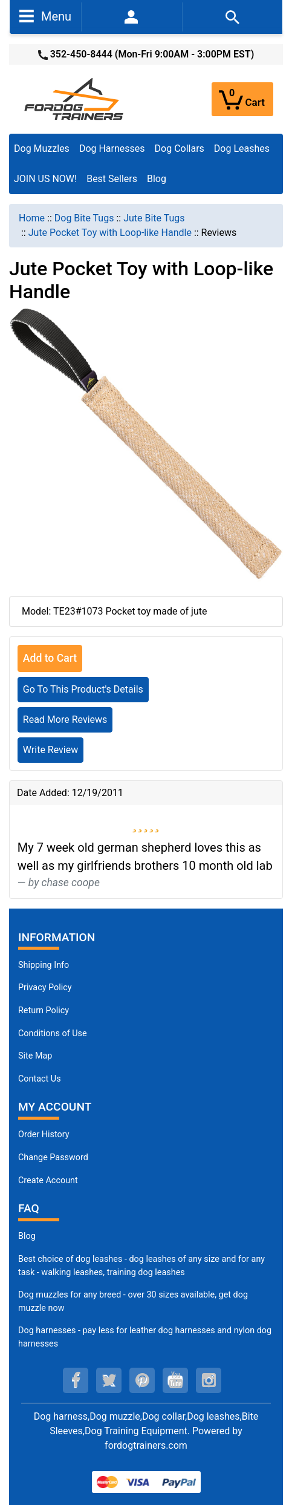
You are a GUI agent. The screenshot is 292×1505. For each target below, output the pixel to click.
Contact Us (39, 1079)
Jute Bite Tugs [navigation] (153, 218)
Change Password (53, 1157)
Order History (44, 1134)
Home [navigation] (32, 218)
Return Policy (43, 1010)
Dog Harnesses (112, 148)
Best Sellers (111, 178)
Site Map (35, 1056)
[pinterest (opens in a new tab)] (142, 1380)
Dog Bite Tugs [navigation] (84, 218)
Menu (45, 15)
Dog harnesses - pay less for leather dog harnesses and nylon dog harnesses (144, 1337)
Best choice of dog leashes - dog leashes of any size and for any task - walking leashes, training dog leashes (141, 1266)
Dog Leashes (242, 148)
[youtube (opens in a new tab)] (175, 1380)
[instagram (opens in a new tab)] (208, 1380)
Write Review (50, 750)
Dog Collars (179, 148)
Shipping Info (43, 965)
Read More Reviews (65, 719)
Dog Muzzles (42, 148)
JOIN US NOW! (45, 178)
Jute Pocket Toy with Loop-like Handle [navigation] (110, 232)
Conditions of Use (52, 1033)
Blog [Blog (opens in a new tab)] (156, 178)
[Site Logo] (75, 98)
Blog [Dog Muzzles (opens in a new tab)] (27, 1236)
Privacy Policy (45, 987)
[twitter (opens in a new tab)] (109, 1380)
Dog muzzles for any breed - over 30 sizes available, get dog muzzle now (133, 1301)
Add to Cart (50, 658)
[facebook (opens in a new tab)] (75, 1380)
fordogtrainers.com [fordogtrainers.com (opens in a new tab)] (146, 1445)
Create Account (48, 1180)
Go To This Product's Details (83, 689)
